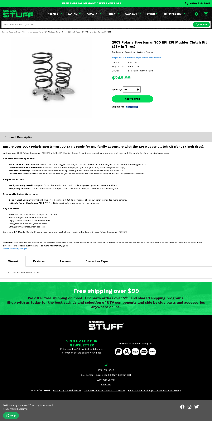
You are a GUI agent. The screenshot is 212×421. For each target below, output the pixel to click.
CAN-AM (74, 13)
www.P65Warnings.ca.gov (15, 249)
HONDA (113, 13)
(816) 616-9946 (198, 3)
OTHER (152, 13)
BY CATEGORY (174, 13)
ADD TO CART (132, 99)
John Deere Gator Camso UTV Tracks (104, 390)
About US (106, 384)
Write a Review (145, 52)
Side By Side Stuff (20, 405)
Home (4, 32)
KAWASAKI (133, 13)
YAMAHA (94, 13)
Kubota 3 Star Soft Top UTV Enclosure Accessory (154, 390)
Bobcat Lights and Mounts (67, 390)
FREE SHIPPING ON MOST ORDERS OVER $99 (91, 3)
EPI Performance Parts (33, 32)
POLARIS (55, 13)
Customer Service (106, 380)
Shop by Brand (15, 32)
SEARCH (201, 24)
